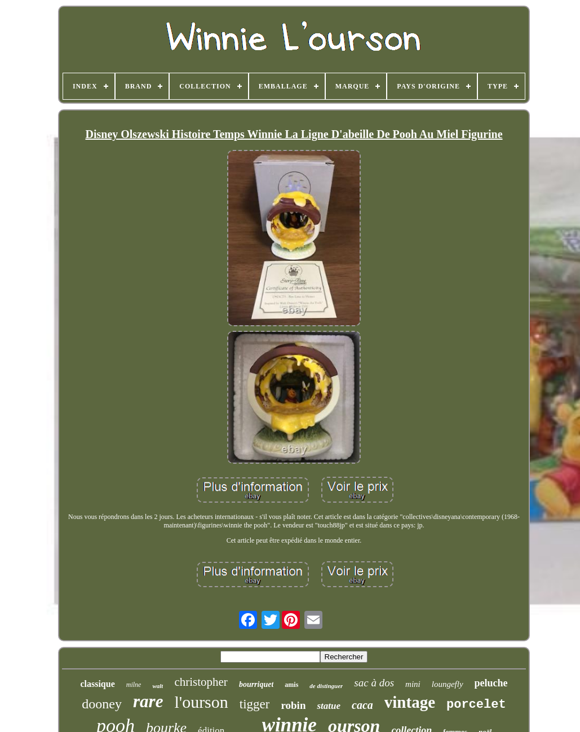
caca (362, 705)
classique (97, 684)
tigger (255, 704)
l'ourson (201, 702)
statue (328, 705)
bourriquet (256, 684)
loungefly (447, 684)
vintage (409, 702)
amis (291, 685)
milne (133, 685)
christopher (200, 682)
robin (293, 705)
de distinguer (326, 685)
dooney (102, 703)
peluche (491, 683)
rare (148, 701)
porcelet (476, 705)
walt (157, 685)
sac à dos (374, 683)
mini (412, 684)
